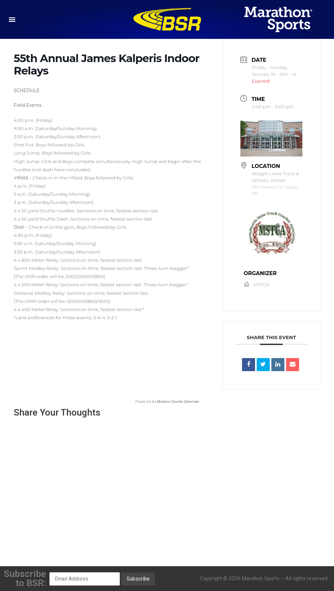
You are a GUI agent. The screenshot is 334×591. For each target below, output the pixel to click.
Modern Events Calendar (178, 402)
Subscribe (138, 579)
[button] (12, 19)
